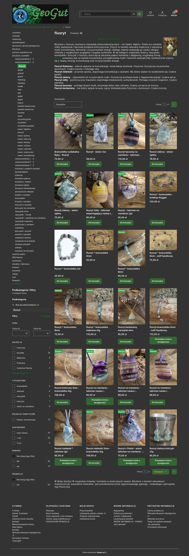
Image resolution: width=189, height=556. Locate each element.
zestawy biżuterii (22, 244)
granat (21, 73)
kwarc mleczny (24, 139)
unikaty (18, 247)
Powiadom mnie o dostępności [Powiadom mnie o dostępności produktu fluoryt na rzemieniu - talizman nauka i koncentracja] (99, 401)
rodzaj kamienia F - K (54, 27)
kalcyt (20, 103)
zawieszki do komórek (25, 241)
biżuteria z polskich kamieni (27, 168)
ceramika (16, 32)
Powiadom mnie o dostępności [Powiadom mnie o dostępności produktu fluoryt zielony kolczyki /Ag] (163, 461)
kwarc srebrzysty (25, 152)
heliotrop (22, 80)
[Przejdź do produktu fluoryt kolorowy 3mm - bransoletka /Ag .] (68, 367)
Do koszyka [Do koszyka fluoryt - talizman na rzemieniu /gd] (125, 222)
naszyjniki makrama (24, 221)
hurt (14, 277)
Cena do (37, 328)
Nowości (16, 280)
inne (19, 89)
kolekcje (18, 175)
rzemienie (19, 228)
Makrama (21, 358)
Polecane (21, 363)
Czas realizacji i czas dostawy (59, 516)
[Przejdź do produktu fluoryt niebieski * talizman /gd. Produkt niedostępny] (68, 427)
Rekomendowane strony (23, 524)
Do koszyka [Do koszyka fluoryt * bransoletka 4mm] (94, 281)
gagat (20, 70)
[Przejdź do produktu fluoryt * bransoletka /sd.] (68, 248)
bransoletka (22, 386)
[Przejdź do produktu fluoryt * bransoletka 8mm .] (68, 306)
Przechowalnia (86, 510)
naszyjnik (21, 396)
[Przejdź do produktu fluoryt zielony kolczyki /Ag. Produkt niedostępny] (163, 427)
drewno (15, 267)
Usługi (15, 274)
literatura (16, 49)
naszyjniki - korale (23, 214)
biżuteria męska (22, 185)
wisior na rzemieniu (25, 406)
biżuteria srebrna (22, 178)
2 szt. (19, 443)
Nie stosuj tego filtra (26, 456)
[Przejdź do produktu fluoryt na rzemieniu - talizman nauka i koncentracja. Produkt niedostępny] (100, 367)
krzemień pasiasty (26, 126)
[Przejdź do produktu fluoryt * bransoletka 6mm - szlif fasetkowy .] (163, 240)
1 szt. (19, 438)
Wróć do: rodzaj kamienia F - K (25, 305)
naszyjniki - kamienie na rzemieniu (30, 218)
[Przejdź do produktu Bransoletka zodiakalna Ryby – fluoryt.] (68, 131)
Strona (158, 104)
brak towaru (22, 433)
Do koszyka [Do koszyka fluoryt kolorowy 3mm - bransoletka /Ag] (62, 402)
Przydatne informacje (157, 527)
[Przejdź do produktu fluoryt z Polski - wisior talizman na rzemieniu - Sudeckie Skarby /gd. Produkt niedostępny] (131, 427)
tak (18, 461)
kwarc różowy (24, 145)
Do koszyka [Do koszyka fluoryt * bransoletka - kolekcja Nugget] (157, 222)
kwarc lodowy (24, 142)
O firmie (15, 510)
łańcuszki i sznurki (23, 231)
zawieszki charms (23, 237)
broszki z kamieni (23, 201)
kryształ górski (24, 119)
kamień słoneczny (26, 109)
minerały (16, 36)
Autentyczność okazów (22, 519)
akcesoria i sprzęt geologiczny (26, 46)
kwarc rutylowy (24, 149)
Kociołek (20, 353)
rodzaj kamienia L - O (24, 159)
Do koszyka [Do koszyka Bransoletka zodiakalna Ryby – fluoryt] (62, 164)
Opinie (15, 516)
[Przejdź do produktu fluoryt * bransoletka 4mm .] (100, 240)
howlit (20, 86)
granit (20, 76)
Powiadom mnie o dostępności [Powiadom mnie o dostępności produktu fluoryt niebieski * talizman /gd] (68, 461)
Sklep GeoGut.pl (18, 27)
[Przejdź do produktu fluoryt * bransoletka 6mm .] (131, 248)
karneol (21, 112)
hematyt (21, 83)
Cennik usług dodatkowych (58, 519)
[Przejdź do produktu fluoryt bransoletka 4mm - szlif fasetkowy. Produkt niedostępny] (163, 306)
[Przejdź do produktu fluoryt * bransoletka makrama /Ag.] (100, 306)
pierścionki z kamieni (24, 224)
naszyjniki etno (21, 211)
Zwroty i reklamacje (122, 516)
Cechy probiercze (155, 510)
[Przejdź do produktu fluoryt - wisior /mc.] (100, 131)
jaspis (20, 99)
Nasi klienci (17, 527)
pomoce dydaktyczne (22, 52)
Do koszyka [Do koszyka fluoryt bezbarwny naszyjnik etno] (125, 342)
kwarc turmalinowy (26, 155)
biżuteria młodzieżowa (25, 188)
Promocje (16, 284)
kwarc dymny (24, 135)
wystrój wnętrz (18, 254)
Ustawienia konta (87, 519)
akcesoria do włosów (24, 191)
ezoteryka (16, 260)
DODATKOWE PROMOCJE (57, 521)
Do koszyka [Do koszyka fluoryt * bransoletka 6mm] (125, 281)
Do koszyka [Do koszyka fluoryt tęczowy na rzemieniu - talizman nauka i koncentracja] (125, 164)
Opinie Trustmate (20, 513)
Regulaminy (119, 510)
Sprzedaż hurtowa (20, 538)
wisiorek (20, 391)
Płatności (50, 510)
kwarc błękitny (24, 129)
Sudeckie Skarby (24, 368)
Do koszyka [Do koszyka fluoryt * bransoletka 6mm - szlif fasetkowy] (157, 281)
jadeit (20, 96)
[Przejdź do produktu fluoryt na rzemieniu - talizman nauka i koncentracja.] (131, 367)
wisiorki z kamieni (23, 234)
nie (18, 466)
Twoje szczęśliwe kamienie (159, 521)
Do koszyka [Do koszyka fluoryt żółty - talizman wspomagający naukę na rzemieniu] (94, 222)
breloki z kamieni (22, 195)
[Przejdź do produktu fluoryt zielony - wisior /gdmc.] (163, 131)
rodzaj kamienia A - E (24, 59)
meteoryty (16, 39)
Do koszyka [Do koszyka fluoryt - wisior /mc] (94, 164)
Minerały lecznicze (155, 519)
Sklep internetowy (93, 552)
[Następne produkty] (160, 471)
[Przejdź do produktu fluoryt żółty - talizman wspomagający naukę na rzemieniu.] (100, 189)
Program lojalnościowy (90, 516)
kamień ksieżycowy (26, 106)
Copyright (16, 541)
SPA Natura (17, 257)
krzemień (22, 122)
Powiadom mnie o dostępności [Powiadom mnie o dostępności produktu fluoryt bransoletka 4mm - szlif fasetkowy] (163, 340)
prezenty (16, 270)
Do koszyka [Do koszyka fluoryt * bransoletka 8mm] (62, 342)
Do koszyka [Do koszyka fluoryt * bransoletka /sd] (62, 281)
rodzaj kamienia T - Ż (24, 165)
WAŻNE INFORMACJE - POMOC (128, 521)
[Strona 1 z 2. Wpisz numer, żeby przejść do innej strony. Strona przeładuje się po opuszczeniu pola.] (164, 104)
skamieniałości (18, 42)
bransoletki (20, 198)
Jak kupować (120, 524)
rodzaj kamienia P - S (24, 162)
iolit (19, 93)
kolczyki (20, 401)
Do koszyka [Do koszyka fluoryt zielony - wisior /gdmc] (157, 164)
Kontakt (15, 521)
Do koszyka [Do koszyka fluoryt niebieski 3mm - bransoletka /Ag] (94, 463)
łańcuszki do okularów (25, 208)
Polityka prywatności (123, 513)
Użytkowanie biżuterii (123, 519)
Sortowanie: (59, 99)
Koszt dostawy (52, 513)
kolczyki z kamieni (23, 205)
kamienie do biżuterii (24, 251)
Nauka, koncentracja (26, 420)
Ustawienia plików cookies (92, 513)
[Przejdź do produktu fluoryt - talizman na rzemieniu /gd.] (131, 189)
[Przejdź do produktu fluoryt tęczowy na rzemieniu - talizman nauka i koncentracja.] (131, 131)
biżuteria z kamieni (35, 27)
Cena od (16, 328)
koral (20, 116)
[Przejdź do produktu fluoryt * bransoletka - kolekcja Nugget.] (163, 181)
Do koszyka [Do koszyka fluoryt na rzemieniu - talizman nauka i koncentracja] (125, 402)
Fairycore (21, 348)
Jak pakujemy (153, 524)
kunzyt (21, 132)
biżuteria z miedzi (23, 182)
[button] (139, 14)
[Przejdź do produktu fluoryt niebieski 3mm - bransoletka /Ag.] (100, 427)
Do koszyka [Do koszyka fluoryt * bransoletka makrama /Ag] (94, 342)
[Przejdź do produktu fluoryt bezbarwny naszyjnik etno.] (131, 306)
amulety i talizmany (21, 264)
